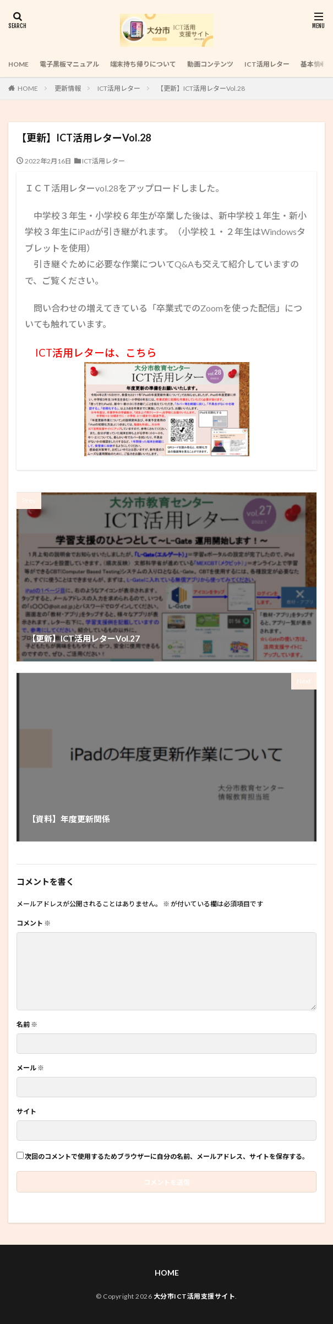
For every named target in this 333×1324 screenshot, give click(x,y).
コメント (34, 923)
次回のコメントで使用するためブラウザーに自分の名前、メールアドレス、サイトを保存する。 (167, 1156)
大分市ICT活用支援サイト (195, 1296)
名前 (27, 1024)
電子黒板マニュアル (69, 64)
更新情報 (67, 88)
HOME (18, 64)
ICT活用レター (267, 64)
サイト (26, 1111)
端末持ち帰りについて (143, 64)
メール (30, 1068)
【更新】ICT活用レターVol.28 (201, 88)
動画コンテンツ (210, 64)
